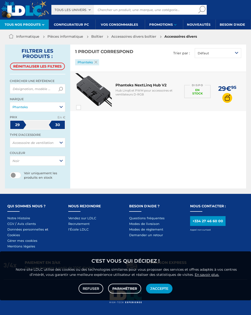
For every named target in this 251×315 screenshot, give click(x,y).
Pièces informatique (65, 36)
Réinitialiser (37, 66)
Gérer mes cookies (22, 241)
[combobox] (72, 10)
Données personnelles (25, 229)
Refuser (91, 288)
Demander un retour (146, 235)
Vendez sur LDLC (82, 218)
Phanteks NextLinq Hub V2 (141, 85)
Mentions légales (21, 246)
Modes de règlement (146, 229)
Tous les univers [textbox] (70, 10)
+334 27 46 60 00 (208, 221)
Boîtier (97, 36)
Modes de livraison (144, 224)
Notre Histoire (18, 218)
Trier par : (181, 53)
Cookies (13, 235)
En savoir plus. (207, 274)
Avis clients (26, 224)
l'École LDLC (78, 229)
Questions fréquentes (147, 218)
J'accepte (159, 288)
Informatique (27, 36)
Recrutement (79, 224)
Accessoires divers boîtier (133, 36)
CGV (10, 224)
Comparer (87, 107)
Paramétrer (124, 288)
